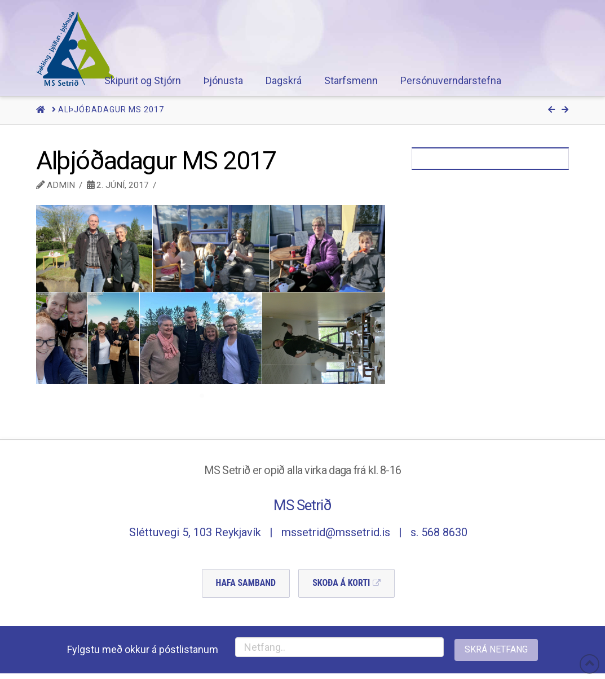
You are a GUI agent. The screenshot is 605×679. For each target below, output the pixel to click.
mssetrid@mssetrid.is (335, 532)
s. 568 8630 (438, 532)
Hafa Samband (246, 582)
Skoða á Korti (341, 582)
